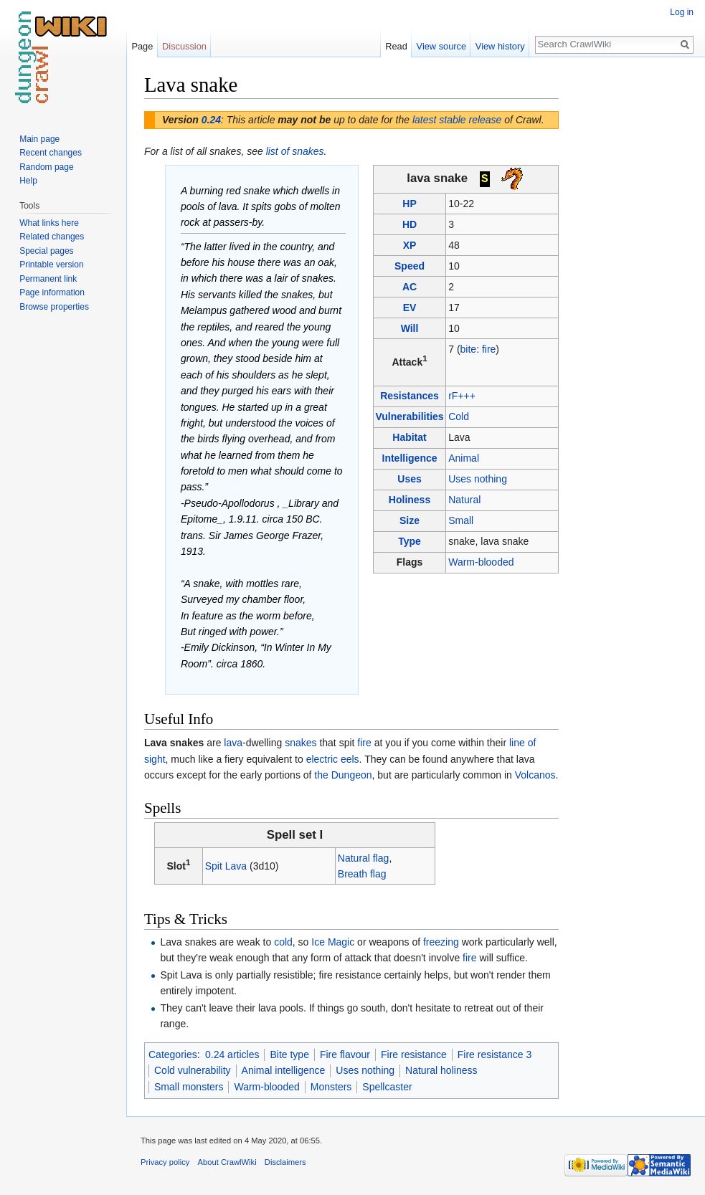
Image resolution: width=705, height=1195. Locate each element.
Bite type (289, 1054)
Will (410, 328)
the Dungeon (343, 775)
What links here (49, 223)
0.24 (211, 119)
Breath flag (362, 874)
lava (233, 742)
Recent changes (50, 153)
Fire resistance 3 (494, 1054)
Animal (463, 458)
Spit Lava (226, 866)
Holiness (409, 499)
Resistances (409, 395)
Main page (39, 139)
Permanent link (48, 279)
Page (142, 46)
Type (409, 541)
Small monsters (188, 1086)
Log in (682, 12)
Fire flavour (345, 1054)
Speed (409, 266)
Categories (172, 1054)
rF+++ (461, 395)
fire (489, 349)
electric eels (332, 759)
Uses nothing (477, 479)
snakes (300, 742)
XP (410, 245)
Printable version (51, 265)
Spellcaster (387, 1086)
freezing (441, 942)
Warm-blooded (481, 562)
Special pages (46, 251)
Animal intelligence (284, 1070)
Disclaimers (285, 1162)
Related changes (51, 237)
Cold (458, 416)
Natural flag (363, 858)
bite (468, 349)
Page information (52, 292)
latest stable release (457, 119)
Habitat (409, 437)
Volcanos (535, 775)
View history (500, 46)
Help (28, 181)
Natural (464, 499)
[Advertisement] (630, 287)
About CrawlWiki (227, 1162)
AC (409, 286)
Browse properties (54, 307)
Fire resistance (414, 1054)
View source (441, 46)
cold (283, 942)
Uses (409, 479)
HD (409, 224)
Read (396, 46)
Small (460, 520)
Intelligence (409, 458)
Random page (46, 167)
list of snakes (295, 151)
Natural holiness (441, 1070)
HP (409, 203)
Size (409, 520)
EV (410, 307)
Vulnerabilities (409, 416)
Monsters (331, 1086)
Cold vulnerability (192, 1070)
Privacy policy (165, 1162)
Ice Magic (332, 942)
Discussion (184, 46)
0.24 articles (232, 1054)
